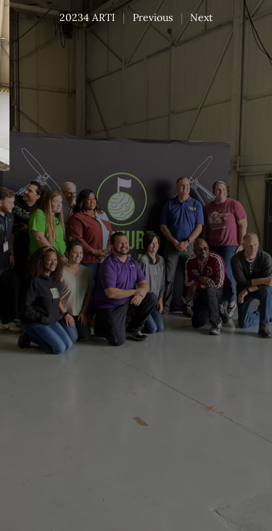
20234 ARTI (87, 17)
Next (201, 17)
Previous (153, 17)
